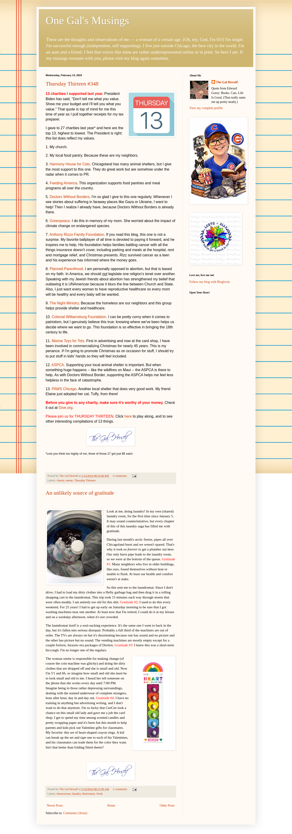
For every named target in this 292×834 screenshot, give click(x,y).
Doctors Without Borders (69, 197)
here (128, 416)
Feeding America (63, 183)
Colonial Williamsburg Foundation (79, 317)
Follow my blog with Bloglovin (209, 282)
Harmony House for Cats (70, 164)
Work (99, 793)
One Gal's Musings (87, 20)
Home (111, 805)
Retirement (88, 793)
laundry (76, 793)
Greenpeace (60, 221)
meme (69, 480)
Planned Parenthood (66, 269)
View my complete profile (206, 108)
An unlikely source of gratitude (80, 493)
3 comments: (120, 475)
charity (60, 480)
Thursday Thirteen (85, 480)
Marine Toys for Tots (68, 341)
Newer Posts (55, 805)
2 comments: (120, 789)
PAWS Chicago (64, 389)
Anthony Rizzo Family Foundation (77, 234)
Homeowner (64, 793)
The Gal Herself (227, 82)
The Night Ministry (64, 303)
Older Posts (167, 805)
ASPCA (58, 365)
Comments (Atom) (75, 813)
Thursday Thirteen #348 (72, 84)
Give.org (65, 408)
